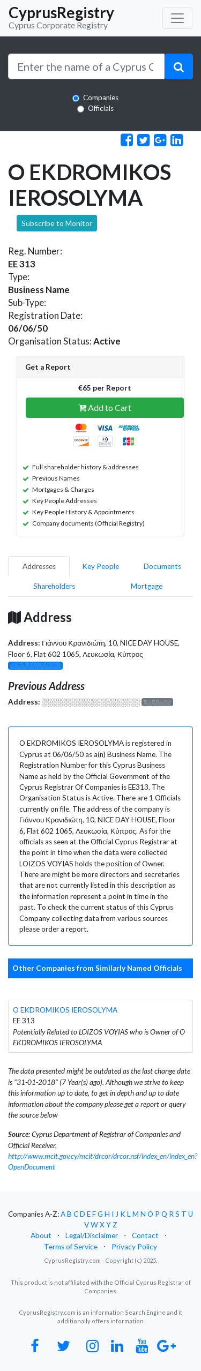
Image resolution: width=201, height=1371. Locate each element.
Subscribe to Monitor (56, 223)
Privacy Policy (134, 1246)
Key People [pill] (100, 566)
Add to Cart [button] (104, 407)
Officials (101, 108)
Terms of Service (71, 1246)
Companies (100, 97)
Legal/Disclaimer (91, 1235)
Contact (145, 1235)
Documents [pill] (162, 566)
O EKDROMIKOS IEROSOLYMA (65, 1010)
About (41, 1235)
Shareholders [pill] (54, 586)
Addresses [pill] (39, 566)
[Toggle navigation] (177, 18)
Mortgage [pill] (146, 586)
